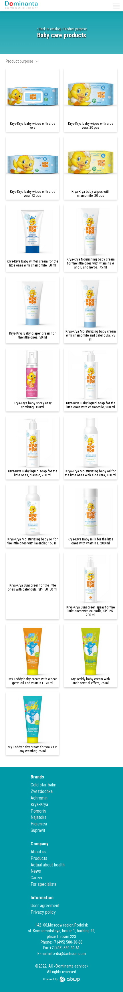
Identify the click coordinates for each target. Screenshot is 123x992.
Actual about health (48, 865)
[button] (116, 6)
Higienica (39, 824)
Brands (37, 777)
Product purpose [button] (22, 61)
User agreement (45, 905)
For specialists (44, 884)
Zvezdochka (42, 791)
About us (38, 851)
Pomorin (38, 811)
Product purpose (75, 29)
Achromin (39, 798)
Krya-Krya (39, 804)
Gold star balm (43, 785)
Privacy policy (43, 912)
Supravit (38, 830)
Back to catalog (50, 29)
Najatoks (38, 817)
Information (42, 897)
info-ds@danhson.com (67, 953)
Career (37, 877)
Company (39, 844)
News (36, 871)
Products (39, 858)
